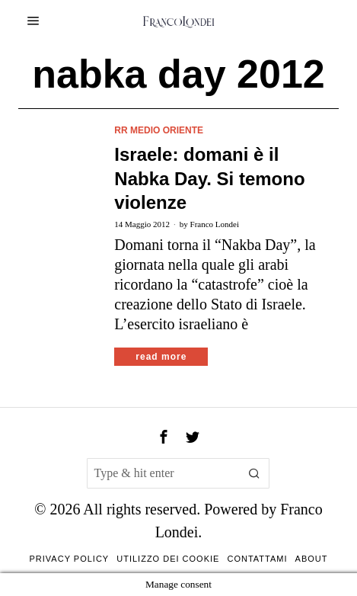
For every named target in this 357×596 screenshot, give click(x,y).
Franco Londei (214, 224)
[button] (254, 473)
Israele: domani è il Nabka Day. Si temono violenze (209, 178)
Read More (160, 356)
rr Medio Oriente (158, 130)
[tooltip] (163, 437)
